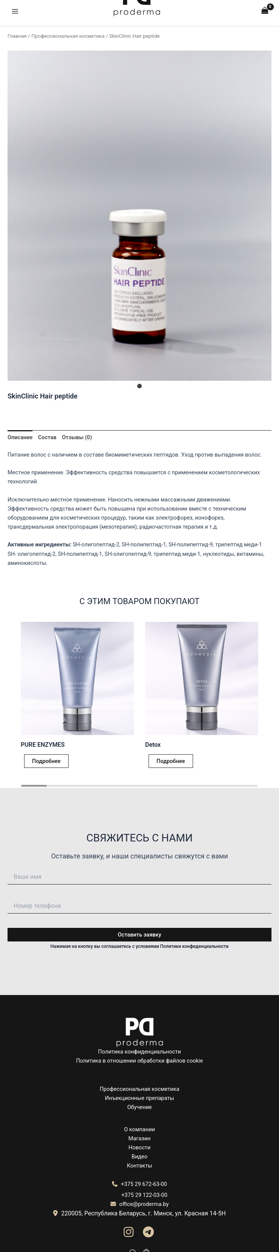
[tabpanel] (139, 216)
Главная (17, 36)
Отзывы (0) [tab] (77, 437)
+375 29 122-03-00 (144, 1195)
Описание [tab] (20, 437)
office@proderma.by (139, 1204)
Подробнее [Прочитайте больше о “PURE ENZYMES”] (46, 761)
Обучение (139, 1107)
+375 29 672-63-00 (139, 1184)
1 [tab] (139, 386)
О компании (139, 1129)
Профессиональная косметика (67, 36)
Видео (139, 1156)
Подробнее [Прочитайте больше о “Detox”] (170, 761)
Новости (139, 1147)
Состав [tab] (47, 437)
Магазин (140, 1138)
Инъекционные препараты (139, 1098)
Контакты (139, 1165)
